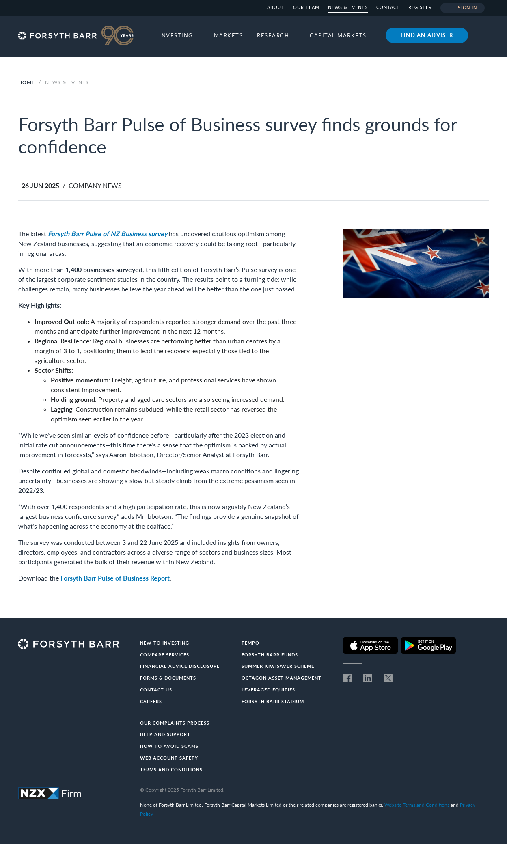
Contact (388, 7)
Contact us (156, 689)
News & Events (348, 7)
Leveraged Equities (268, 689)
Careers (151, 701)
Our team (306, 7)
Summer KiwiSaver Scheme (278, 666)
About (276, 7)
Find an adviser (427, 35)
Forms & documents (168, 677)
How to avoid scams (169, 746)
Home (26, 82)
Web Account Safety (169, 757)
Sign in (462, 8)
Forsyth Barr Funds (270, 654)
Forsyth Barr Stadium (273, 701)
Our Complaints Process (174, 722)
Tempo (250, 642)
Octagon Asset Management (281, 677)
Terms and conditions (171, 769)
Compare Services (164, 654)
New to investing (164, 642)
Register (420, 7)
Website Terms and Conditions (416, 805)
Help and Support (165, 734)
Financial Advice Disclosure (180, 666)
